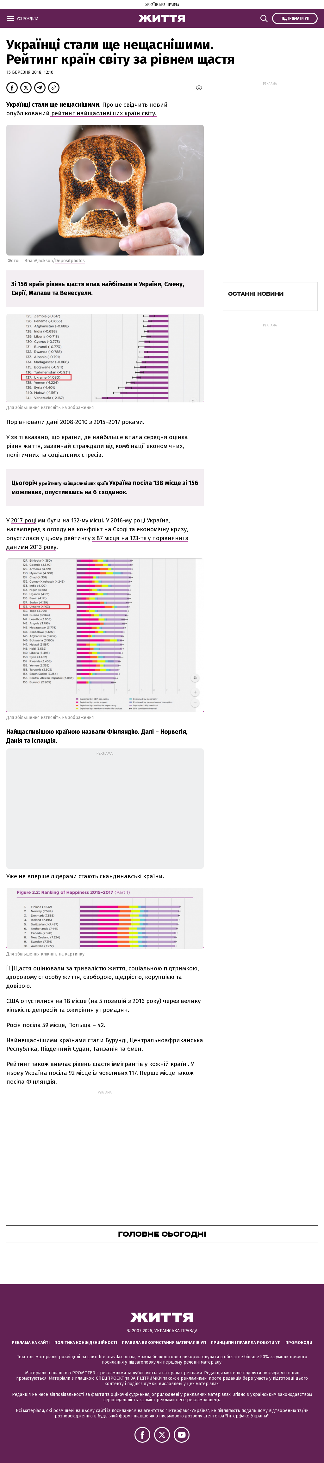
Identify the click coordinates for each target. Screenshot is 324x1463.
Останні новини (256, 293)
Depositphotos (70, 260)
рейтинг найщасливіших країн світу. (103, 113)
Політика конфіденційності (85, 1342)
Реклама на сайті (31, 1342)
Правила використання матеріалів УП (164, 1342)
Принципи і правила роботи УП (246, 1342)
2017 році (23, 520)
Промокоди (298, 1342)
